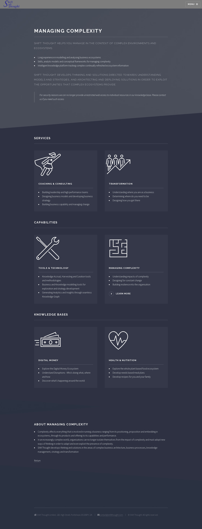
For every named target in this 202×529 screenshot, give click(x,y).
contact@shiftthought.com (111, 515)
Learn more (123, 294)
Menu (191, 4)
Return (37, 460)
